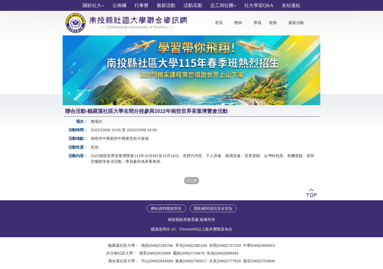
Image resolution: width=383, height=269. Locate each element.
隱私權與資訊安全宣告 (213, 208)
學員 (257, 23)
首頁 (219, 23)
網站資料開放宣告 (166, 208)
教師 (238, 23)
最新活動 (296, 23)
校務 (273, 23)
